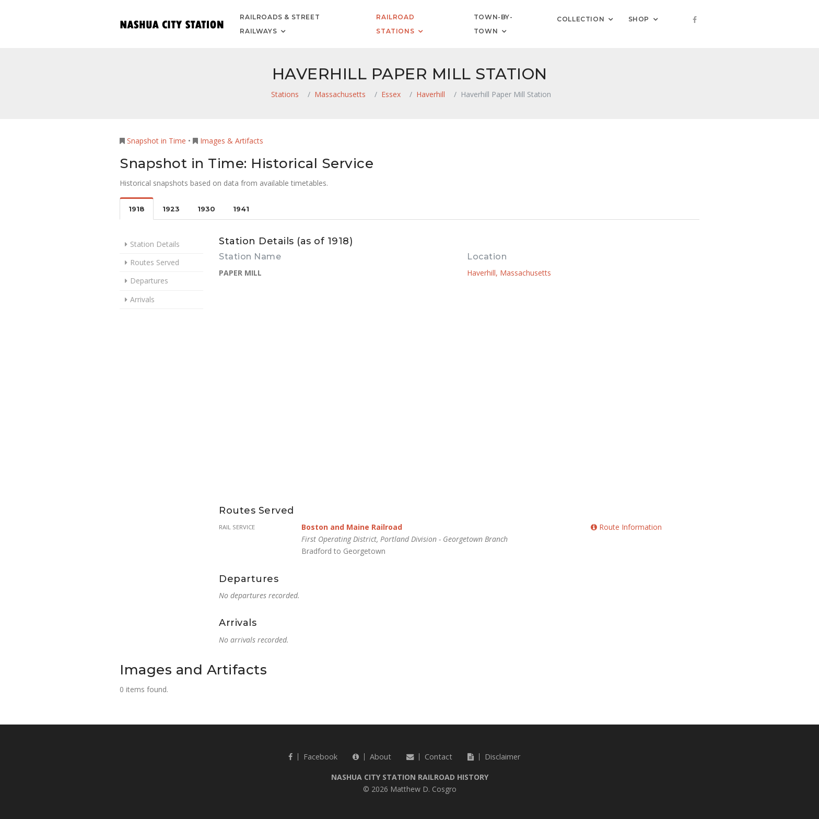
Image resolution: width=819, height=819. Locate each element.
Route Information (626, 527)
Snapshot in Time (156, 141)
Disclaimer (493, 757)
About (372, 757)
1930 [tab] (206, 209)
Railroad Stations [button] (395, 24)
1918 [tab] (136, 209)
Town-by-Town (493, 24)
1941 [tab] (241, 209)
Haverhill (430, 94)
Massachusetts (340, 94)
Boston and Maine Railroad (351, 527)
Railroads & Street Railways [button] (280, 24)
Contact (429, 757)
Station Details (155, 244)
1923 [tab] (171, 209)
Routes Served (154, 262)
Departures (149, 281)
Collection (580, 18)
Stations (285, 94)
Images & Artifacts (231, 141)
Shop (638, 18)
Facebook (312, 757)
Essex (391, 94)
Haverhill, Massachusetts (509, 273)
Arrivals (142, 299)
